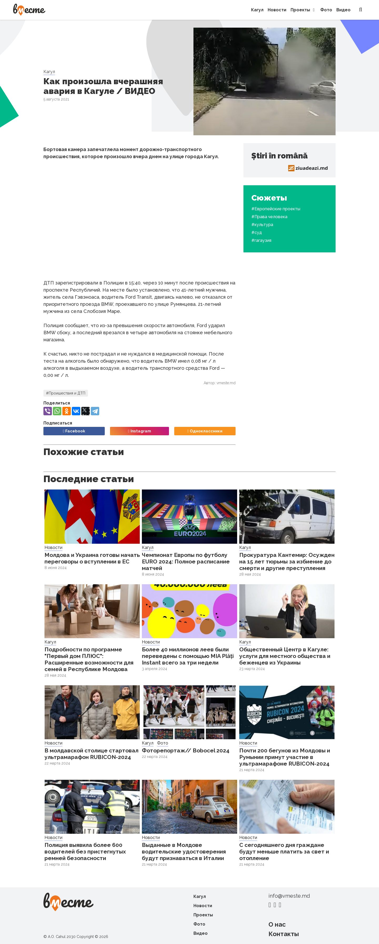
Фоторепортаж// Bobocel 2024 (186, 750)
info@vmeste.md (289, 896)
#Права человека (269, 216)
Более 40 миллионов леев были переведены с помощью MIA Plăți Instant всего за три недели (188, 656)
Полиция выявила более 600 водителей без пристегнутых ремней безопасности (85, 851)
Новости (277, 9)
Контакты (283, 934)
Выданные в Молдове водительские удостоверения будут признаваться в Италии (184, 851)
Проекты (303, 10)
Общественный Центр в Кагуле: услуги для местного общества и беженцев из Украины (284, 656)
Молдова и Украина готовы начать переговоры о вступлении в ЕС (92, 558)
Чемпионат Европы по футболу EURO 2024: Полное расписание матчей (186, 561)
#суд (256, 232)
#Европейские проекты (275, 208)
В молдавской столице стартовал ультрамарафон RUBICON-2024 (91, 753)
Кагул (257, 9)
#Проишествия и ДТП (65, 393)
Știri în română (279, 155)
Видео (343, 9)
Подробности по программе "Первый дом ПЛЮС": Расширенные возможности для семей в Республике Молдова (88, 659)
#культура (262, 224)
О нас (277, 924)
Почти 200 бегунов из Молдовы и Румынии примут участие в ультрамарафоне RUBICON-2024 (284, 757)
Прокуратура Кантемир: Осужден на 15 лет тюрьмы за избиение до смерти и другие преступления (287, 561)
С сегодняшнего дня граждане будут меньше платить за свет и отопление (284, 851)
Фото (326, 9)
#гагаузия (261, 240)
